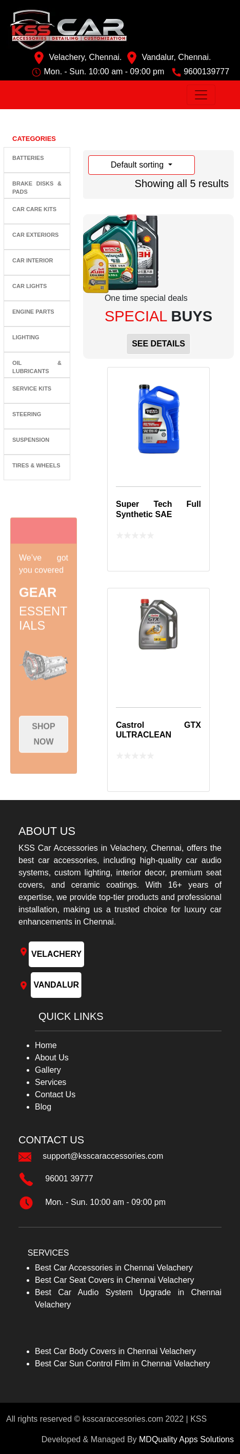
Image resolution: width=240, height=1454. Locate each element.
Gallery (48, 1070)
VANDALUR (56, 984)
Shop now (43, 755)
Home (46, 1045)
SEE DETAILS (158, 343)
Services (50, 1082)
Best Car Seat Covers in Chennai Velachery (114, 1280)
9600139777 (206, 71)
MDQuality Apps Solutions (186, 1439)
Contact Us (55, 1094)
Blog (43, 1106)
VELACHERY (56, 954)
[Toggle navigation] (201, 95)
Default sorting (138, 164)
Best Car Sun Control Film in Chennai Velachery (122, 1363)
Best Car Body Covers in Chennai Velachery (115, 1351)
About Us (52, 1057)
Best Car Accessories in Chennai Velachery (114, 1267)
